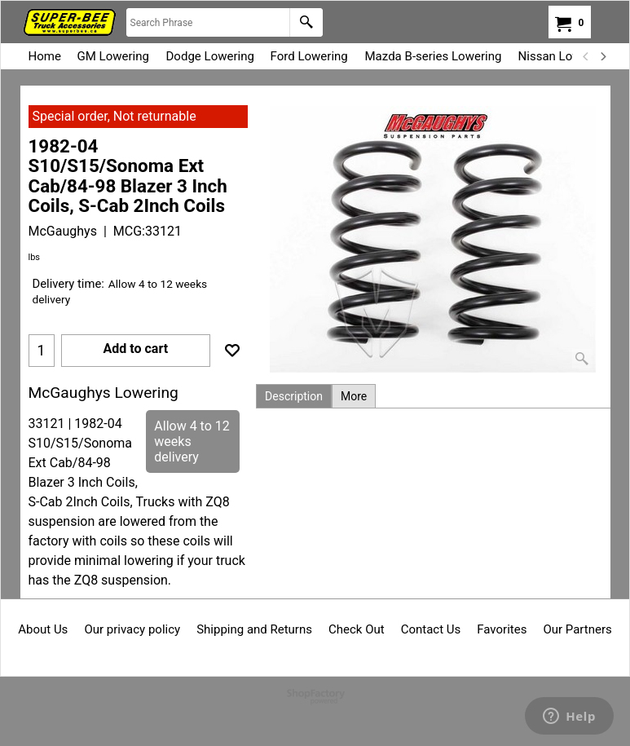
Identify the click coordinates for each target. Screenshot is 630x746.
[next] (603, 56)
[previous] (586, 56)
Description (294, 396)
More (354, 396)
